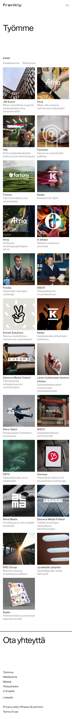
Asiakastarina (11, 63)
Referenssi (29, 63)
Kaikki (6, 58)
